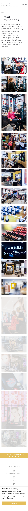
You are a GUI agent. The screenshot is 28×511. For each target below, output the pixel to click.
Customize (14, 508)
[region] (14, 499)
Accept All (14, 503)
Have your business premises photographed (14, 455)
